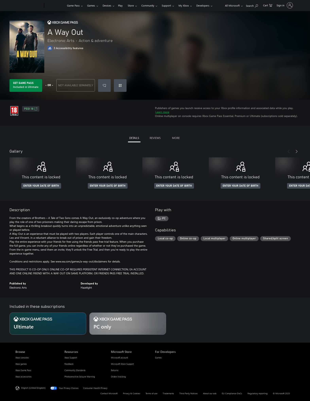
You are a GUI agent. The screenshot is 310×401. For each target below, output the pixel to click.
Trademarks (168, 393)
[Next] (297, 151)
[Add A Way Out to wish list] (104, 85)
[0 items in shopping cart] (267, 5)
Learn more (162, 112)
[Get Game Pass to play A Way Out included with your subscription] (25, 85)
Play (120, 5)
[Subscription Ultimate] (47, 324)
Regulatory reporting (257, 393)
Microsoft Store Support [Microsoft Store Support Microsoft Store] (122, 364)
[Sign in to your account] (284, 5)
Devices (107, 5)
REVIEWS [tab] (155, 138)
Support (166, 5)
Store (131, 5)
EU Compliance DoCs (232, 393)
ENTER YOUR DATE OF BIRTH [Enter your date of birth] (41, 185)
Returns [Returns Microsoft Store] (114, 370)
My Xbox (184, 5)
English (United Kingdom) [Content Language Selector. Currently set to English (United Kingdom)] (33, 388)
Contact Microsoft (109, 393)
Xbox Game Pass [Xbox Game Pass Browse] (23, 370)
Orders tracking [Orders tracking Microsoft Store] (118, 376)
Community (147, 5)
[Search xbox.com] (252, 5)
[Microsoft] (29, 5)
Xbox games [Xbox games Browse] (21, 364)
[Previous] (289, 151)
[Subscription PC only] (127, 324)
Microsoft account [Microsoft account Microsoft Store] (119, 357)
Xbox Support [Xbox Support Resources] (70, 357)
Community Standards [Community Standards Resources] (75, 370)
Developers (202, 5)
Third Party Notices (188, 393)
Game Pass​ (73, 5)
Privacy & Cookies (131, 393)
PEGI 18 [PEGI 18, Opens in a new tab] (30, 108)
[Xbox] (55, 5)
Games (91, 5)
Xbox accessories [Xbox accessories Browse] (23, 376)
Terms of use (151, 393)
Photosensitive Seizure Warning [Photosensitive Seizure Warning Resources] (79, 376)
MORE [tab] (176, 138)
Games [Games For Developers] (158, 357)
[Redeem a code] (120, 85)
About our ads (209, 393)
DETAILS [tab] (134, 138)
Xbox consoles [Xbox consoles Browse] (22, 357)
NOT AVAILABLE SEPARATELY (75, 85)
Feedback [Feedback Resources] (68, 364)
